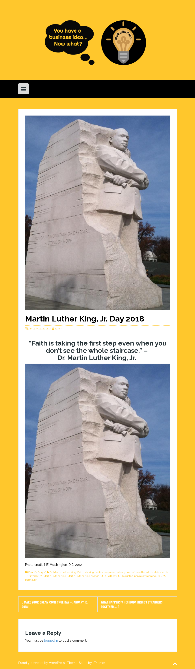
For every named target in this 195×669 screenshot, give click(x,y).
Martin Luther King (54, 575)
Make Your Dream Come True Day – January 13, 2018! (55, 604)
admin (58, 328)
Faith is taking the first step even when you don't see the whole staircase (120, 572)
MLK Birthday (108, 575)
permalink (31, 579)
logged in (51, 640)
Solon (83, 663)
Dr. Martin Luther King (63, 572)
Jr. (167, 572)
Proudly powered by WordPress (41, 663)
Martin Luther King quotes (83, 575)
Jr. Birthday (31, 575)
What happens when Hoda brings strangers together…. (132, 604)
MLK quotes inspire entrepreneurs (139, 575)
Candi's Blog (35, 572)
